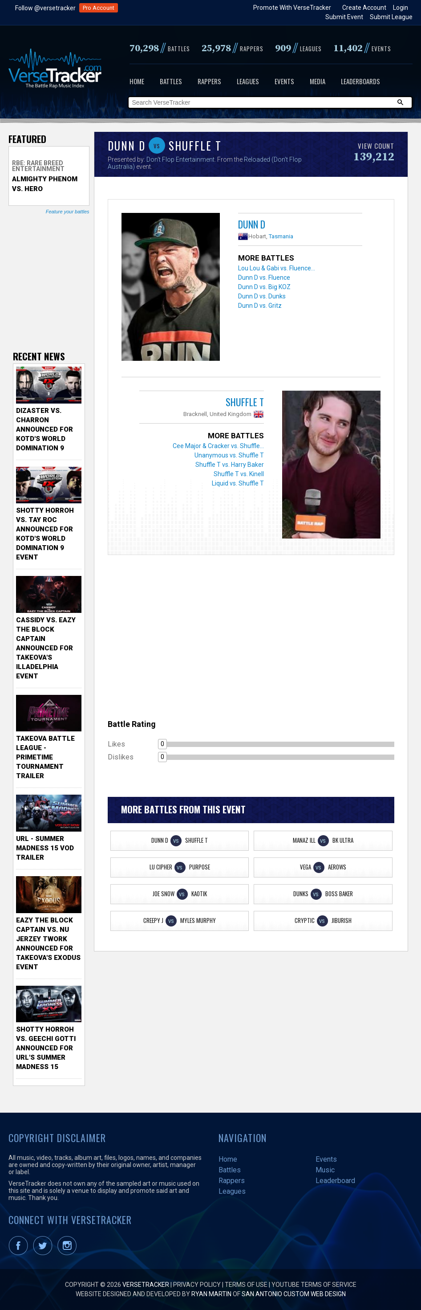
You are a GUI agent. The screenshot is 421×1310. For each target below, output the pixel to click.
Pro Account (98, 7)
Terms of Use (246, 1284)
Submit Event (344, 16)
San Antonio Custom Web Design (294, 1294)
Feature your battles (67, 211)
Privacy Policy (197, 1284)
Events (284, 81)
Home (137, 81)
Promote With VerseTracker (292, 7)
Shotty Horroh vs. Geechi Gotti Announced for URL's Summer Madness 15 (46, 1048)
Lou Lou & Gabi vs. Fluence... (276, 268)
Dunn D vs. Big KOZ (264, 286)
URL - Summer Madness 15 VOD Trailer (45, 848)
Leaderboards (360, 81)
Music (325, 1170)
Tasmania (281, 236)
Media (317, 81)
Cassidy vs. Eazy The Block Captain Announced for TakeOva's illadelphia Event (46, 648)
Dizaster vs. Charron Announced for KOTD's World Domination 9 (44, 429)
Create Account (364, 7)
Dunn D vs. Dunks (262, 296)
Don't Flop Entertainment (180, 159)
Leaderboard (335, 1180)
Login (400, 7)
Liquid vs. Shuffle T (238, 483)
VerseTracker (145, 1284)
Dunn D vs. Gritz (260, 305)
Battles (171, 81)
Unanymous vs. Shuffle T (229, 455)
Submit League (391, 16)
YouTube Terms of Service (313, 1284)
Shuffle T (245, 402)
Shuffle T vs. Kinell (239, 473)
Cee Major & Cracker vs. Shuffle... (218, 445)
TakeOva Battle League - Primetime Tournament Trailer (45, 757)
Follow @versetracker (45, 8)
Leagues (248, 81)
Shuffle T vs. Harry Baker (229, 464)
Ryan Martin (211, 1294)
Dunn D (251, 224)
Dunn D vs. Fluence (264, 277)
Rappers (209, 81)
